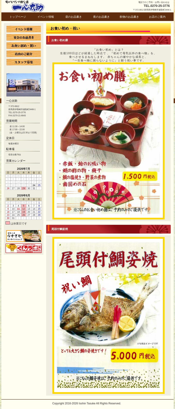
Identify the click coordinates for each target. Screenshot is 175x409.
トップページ (17, 16)
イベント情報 (45, 16)
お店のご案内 (157, 16)
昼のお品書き (73, 16)
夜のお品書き (101, 16)
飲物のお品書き (129, 16)
